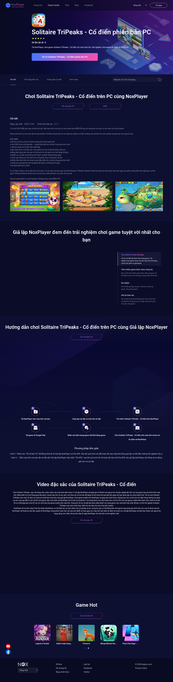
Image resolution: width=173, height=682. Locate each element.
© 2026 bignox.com (143, 664)
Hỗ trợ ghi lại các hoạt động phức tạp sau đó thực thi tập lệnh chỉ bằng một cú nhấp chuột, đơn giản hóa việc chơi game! (138, 301)
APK (105, 106)
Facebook (88, 5)
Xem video (74, 79)
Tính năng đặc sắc (31, 79)
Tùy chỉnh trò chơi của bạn (132, 255)
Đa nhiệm (125, 283)
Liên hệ (87, 664)
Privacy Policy (141, 668)
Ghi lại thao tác (127, 295)
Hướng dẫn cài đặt (54, 79)
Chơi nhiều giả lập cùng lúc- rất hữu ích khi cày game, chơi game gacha (137, 288)
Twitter (87, 672)
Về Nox (59, 664)
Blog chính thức (62, 672)
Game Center (53, 5)
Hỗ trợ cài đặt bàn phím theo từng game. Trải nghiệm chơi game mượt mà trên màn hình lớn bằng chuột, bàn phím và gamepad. (139, 260)
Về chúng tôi (61, 668)
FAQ (67, 5)
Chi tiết (13, 79)
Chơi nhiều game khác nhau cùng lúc (137, 269)
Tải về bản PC (67, 106)
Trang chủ (37, 5)
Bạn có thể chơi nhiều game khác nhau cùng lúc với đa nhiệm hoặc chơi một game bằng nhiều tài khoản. (139, 274)
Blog (77, 5)
